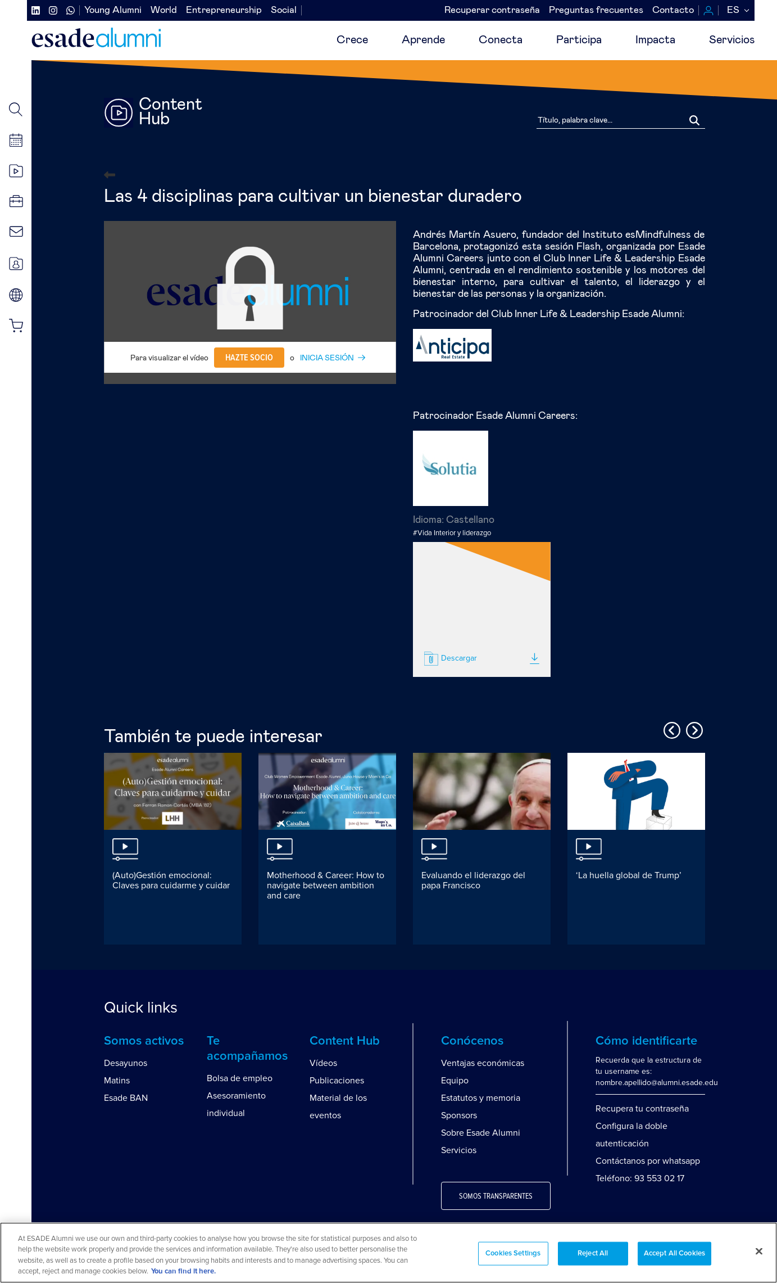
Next (692, 728)
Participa (579, 40)
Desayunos (125, 1063)
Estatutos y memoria (480, 1098)
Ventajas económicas (482, 1063)
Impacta (655, 40)
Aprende (423, 40)
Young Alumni (113, 10)
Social (284, 10)
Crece (352, 40)
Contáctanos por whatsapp (648, 1161)
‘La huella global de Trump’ (628, 875)
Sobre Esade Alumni (480, 1133)
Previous (670, 728)
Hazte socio (249, 357)
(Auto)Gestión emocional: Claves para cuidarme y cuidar (171, 880)
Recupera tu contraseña (642, 1108)
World (164, 10)
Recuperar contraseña (492, 10)
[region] (388, 1252)
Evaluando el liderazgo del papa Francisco (473, 880)
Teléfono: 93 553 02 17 (640, 1178)
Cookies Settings (512, 1253)
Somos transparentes (496, 1196)
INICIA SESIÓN (327, 358)
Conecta (500, 40)
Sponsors (459, 1115)
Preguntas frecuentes (596, 10)
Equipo (455, 1080)
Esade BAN (126, 1098)
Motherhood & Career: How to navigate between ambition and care (325, 885)
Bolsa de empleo (239, 1078)
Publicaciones (337, 1080)
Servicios (732, 40)
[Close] (759, 1251)
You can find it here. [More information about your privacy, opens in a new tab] (183, 1271)
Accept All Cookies (674, 1253)
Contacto (673, 10)
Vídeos (323, 1063)
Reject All (593, 1253)
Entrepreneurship (224, 10)
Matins (117, 1080)
